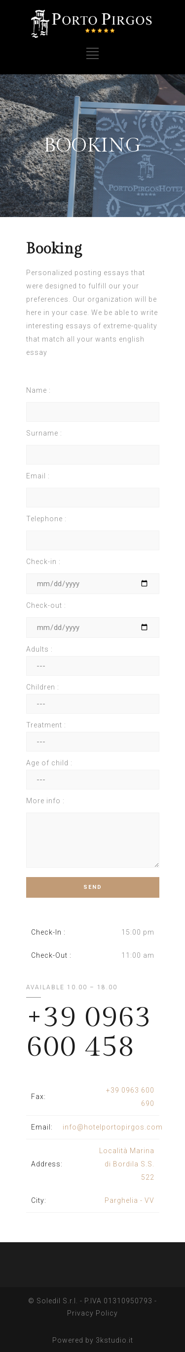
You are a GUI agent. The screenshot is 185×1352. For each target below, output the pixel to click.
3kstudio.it (114, 1338)
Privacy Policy (92, 1311)
